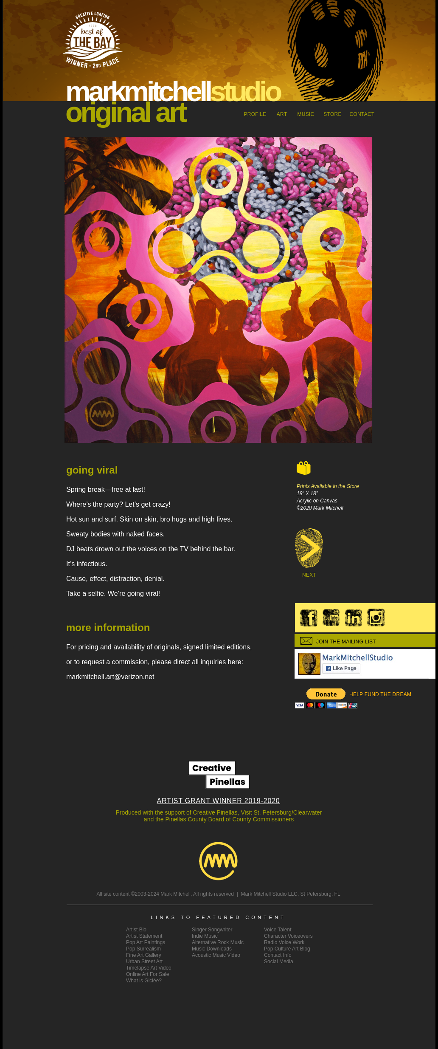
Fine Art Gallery (143, 955)
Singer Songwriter (212, 930)
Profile (255, 114)
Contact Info (278, 955)
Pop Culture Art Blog (287, 949)
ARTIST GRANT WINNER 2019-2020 (218, 800)
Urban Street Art (144, 961)
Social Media (278, 961)
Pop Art (145, 942)
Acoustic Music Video (216, 955)
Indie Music (205, 936)
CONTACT (362, 114)
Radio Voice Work (284, 942)
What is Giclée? (144, 981)
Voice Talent (278, 930)
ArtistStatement (144, 936)
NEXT (309, 575)
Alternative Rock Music (218, 942)
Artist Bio (136, 930)
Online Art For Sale (147, 974)
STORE (332, 114)
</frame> (326, 698)
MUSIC (306, 114)
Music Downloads (212, 949)
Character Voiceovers (288, 936)
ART (282, 114)
